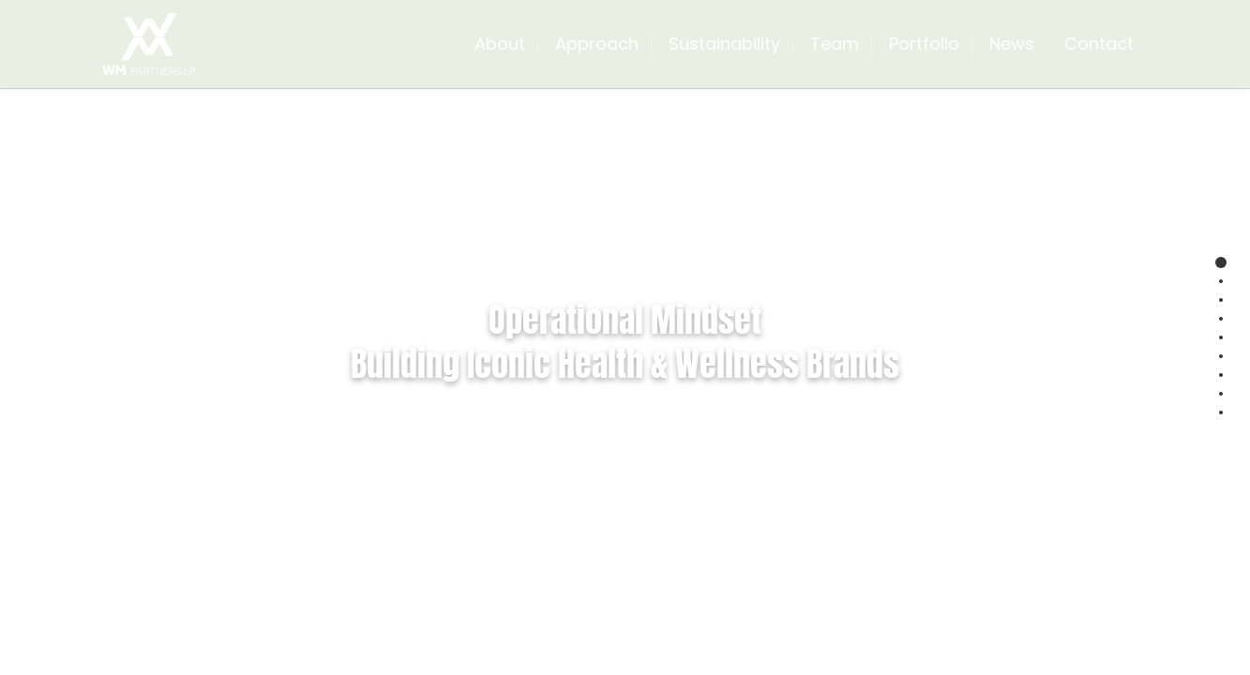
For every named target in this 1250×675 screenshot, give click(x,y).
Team (834, 43)
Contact (1099, 43)
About (499, 43)
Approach (597, 43)
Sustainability (724, 43)
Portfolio (924, 43)
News (1011, 43)
